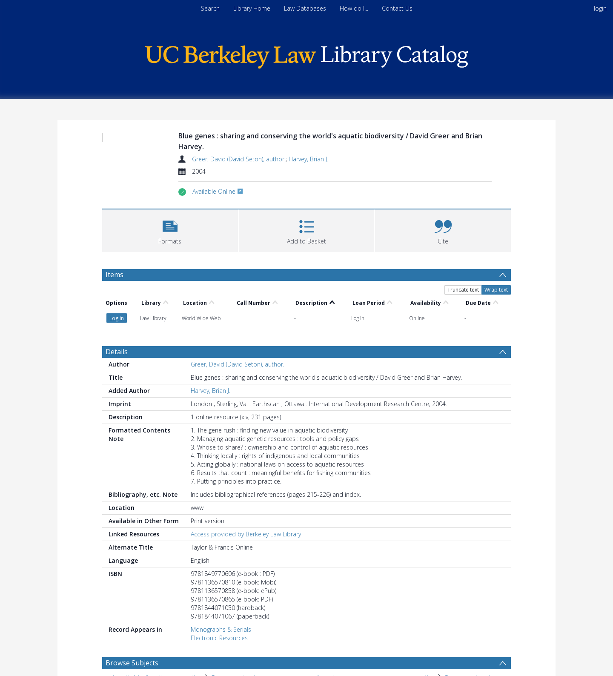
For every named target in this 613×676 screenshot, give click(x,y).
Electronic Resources (219, 585)
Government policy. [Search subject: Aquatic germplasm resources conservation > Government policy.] (470, 625)
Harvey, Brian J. (308, 159)
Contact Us (397, 8)
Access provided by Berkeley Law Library (246, 482)
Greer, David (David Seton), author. (239, 159)
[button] (170, 229)
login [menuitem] (600, 8)
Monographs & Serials (221, 577)
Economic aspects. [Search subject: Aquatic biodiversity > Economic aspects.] (200, 638)
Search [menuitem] (210, 8)
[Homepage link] (306, 55)
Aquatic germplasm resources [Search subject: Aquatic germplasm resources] (357, 638)
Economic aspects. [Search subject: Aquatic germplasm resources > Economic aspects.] (433, 638)
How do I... (354, 8)
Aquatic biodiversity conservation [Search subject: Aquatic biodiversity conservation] (157, 625)
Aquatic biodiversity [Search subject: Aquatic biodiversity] (138, 638)
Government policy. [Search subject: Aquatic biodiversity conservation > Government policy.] (237, 625)
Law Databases (305, 8)
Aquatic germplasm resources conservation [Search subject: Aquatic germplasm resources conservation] (375, 625)
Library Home (251, 8)
